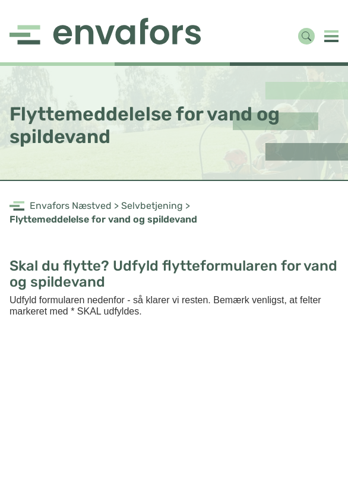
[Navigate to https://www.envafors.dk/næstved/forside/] (106, 31)
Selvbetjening (152, 205)
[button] (331, 36)
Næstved (92, 205)
